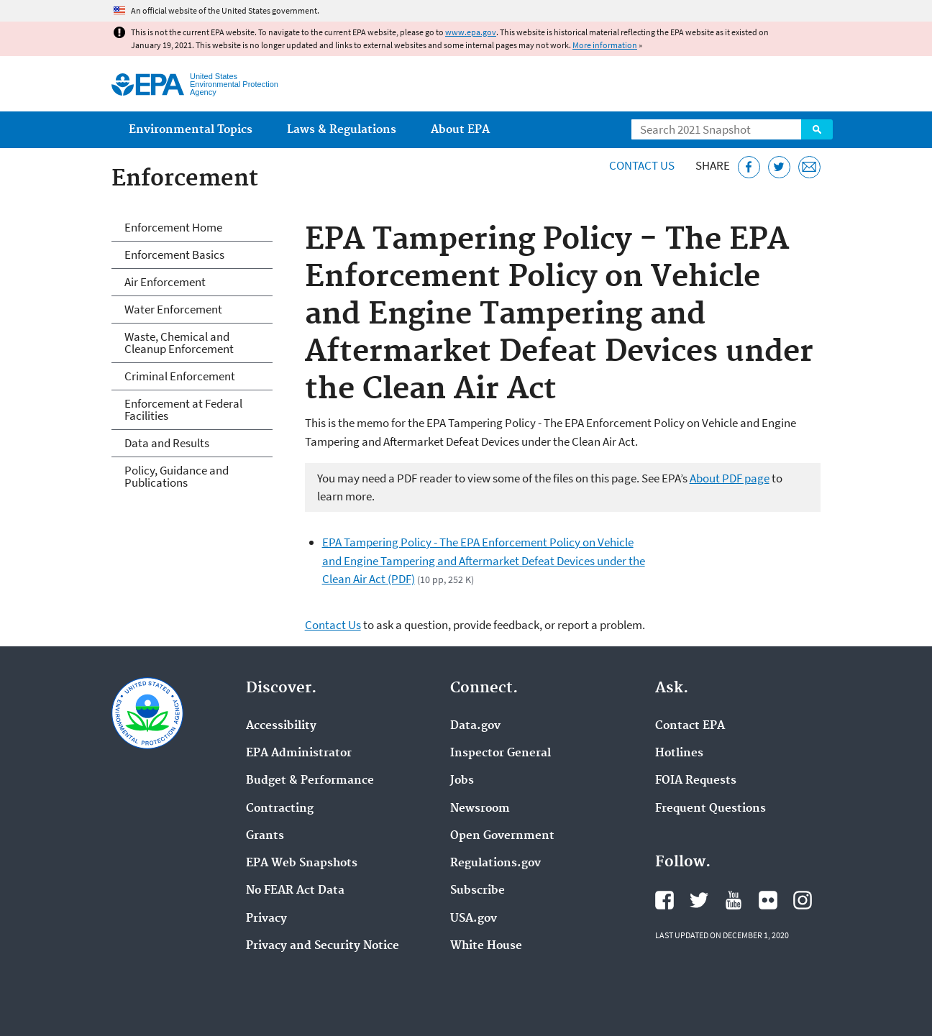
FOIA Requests (695, 780)
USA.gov (473, 918)
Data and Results (166, 443)
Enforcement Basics (174, 254)
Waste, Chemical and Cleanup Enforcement (179, 343)
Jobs (462, 780)
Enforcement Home (173, 227)
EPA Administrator (299, 753)
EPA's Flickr (768, 900)
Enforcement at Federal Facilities (183, 409)
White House (486, 946)
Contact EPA (690, 726)
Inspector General (500, 753)
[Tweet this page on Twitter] (779, 167)
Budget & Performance (310, 780)
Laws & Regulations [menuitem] (341, 130)
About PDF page (729, 478)
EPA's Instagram (802, 900)
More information (604, 45)
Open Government (502, 836)
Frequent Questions (710, 808)
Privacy (266, 918)
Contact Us (642, 165)
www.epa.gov (470, 32)
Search (817, 129)
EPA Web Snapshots (301, 863)
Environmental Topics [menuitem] (190, 130)
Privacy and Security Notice (322, 946)
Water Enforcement (173, 309)
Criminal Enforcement (179, 376)
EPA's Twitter (699, 900)
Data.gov (475, 726)
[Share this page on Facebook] (749, 167)
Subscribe (477, 890)
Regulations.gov (495, 863)
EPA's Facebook (664, 900)
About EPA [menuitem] (460, 130)
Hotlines (679, 753)
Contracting (280, 808)
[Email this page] (809, 167)
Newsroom (480, 808)
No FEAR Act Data (295, 890)
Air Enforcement (165, 282)
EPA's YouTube (733, 900)
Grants (265, 836)
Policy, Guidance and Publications (176, 476)
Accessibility (281, 726)
